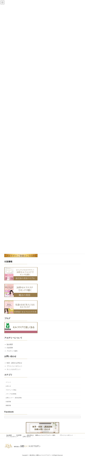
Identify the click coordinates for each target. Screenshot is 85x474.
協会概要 (10, 344)
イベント (8, 382)
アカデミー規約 (12, 351)
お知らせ (8, 386)
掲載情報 (8, 405)
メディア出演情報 (11, 394)
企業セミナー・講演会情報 (14, 398)
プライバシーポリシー (14, 366)
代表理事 (10, 348)
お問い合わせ (27, 436)
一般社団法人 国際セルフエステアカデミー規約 (40, 435)
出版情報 (8, 401)
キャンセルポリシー (14, 369)
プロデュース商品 (11, 390)
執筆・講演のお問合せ (14, 363)
